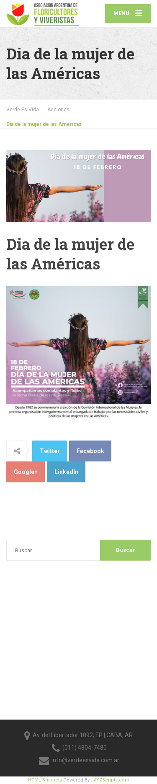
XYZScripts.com (111, 780)
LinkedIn (66, 472)
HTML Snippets (45, 780)
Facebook (90, 451)
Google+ (26, 472)
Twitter (50, 451)
